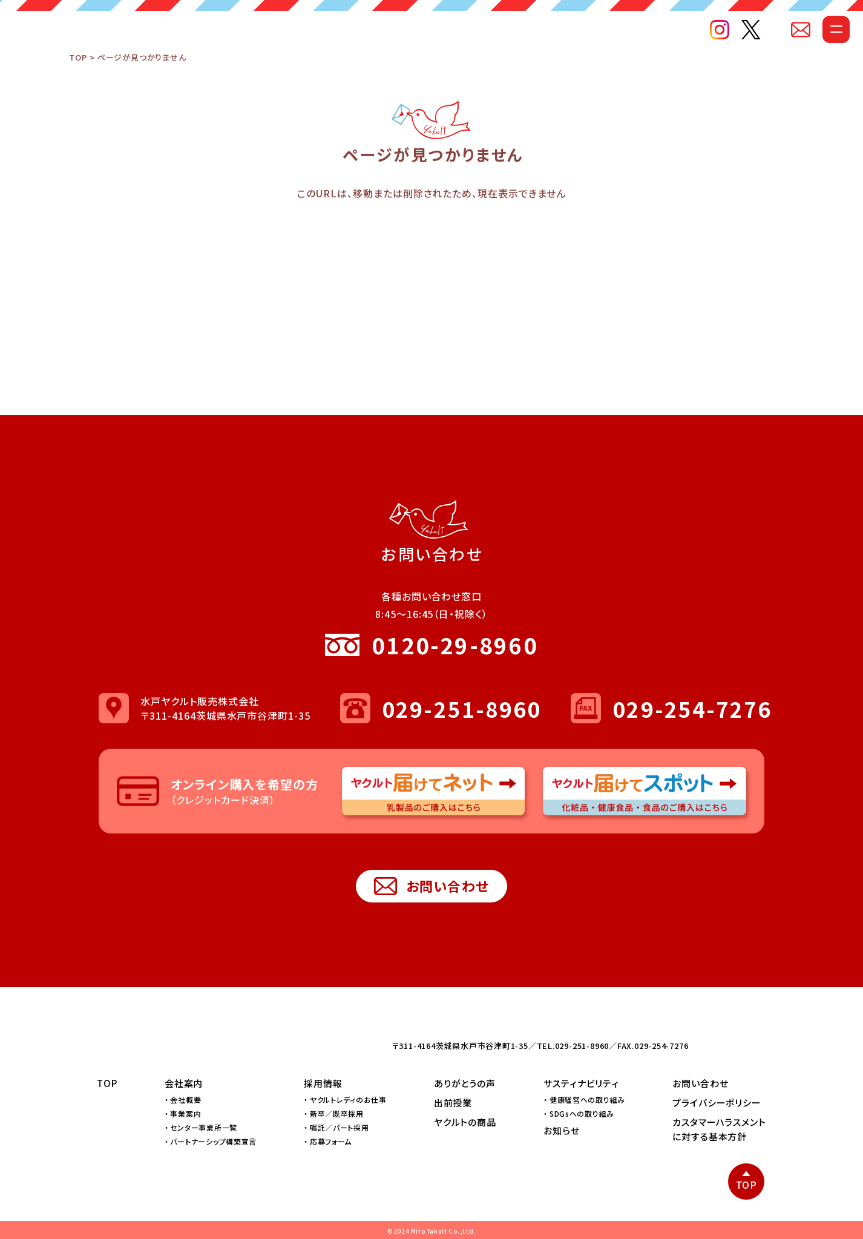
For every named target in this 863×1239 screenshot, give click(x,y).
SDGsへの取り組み (582, 1113)
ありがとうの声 (465, 1083)
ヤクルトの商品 (465, 1122)
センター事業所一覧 (203, 1127)
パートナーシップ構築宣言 (213, 1142)
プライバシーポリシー (716, 1102)
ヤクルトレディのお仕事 (348, 1099)
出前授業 (453, 1102)
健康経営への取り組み (587, 1099)
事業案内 (185, 1113)
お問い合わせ (432, 886)
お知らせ (561, 1130)
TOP (78, 82)
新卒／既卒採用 (337, 1113)
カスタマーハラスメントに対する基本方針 (719, 1129)
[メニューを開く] (813, 52)
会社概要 (185, 1099)
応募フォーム (331, 1142)
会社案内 (184, 1083)
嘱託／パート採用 (339, 1127)
